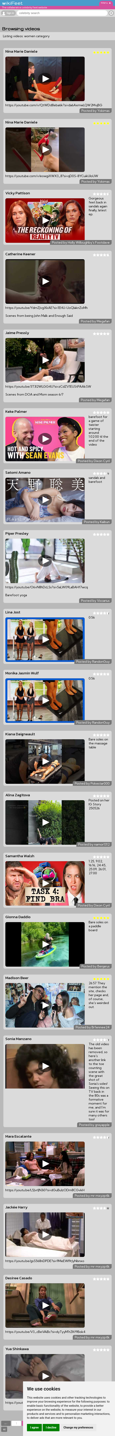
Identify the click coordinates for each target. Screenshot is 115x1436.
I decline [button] (51, 1427)
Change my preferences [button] (78, 1427)
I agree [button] (34, 1427)
